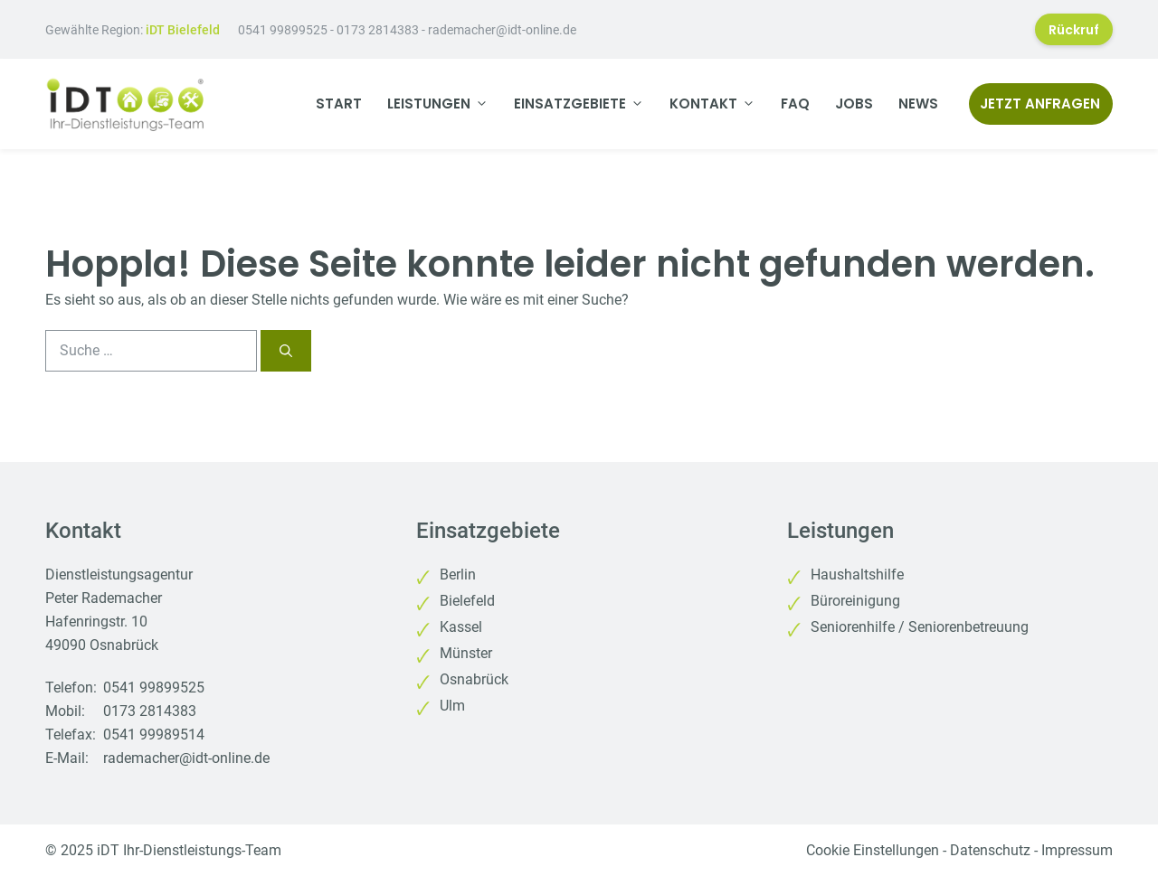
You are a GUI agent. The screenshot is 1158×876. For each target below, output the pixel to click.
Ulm (452, 705)
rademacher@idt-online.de (502, 30)
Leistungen (444, 104)
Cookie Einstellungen (872, 850)
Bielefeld (467, 600)
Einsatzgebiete (585, 104)
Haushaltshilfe (857, 574)
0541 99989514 (153, 734)
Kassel (461, 627)
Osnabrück (474, 679)
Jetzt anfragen (1040, 103)
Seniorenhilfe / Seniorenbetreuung (920, 627)
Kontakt (718, 104)
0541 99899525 (282, 30)
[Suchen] (286, 351)
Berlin (458, 574)
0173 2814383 (378, 30)
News (918, 103)
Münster (466, 653)
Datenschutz (990, 850)
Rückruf (1074, 30)
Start (339, 103)
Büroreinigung (855, 600)
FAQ (795, 103)
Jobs (854, 103)
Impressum (1077, 850)
